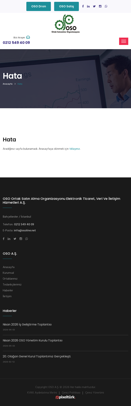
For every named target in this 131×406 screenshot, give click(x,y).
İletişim (7, 296)
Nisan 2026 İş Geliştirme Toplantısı (27, 324)
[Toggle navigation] (123, 41)
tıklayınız (74, 149)
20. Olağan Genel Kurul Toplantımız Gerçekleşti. (37, 356)
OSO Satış (66, 6)
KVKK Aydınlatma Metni (42, 392)
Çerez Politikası (71, 392)
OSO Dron (38, 6)
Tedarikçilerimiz (12, 284)
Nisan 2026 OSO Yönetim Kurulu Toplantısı (32, 340)
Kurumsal (8, 273)
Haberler (8, 290)
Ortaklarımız (10, 278)
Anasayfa (7, 84)
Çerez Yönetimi (94, 392)
